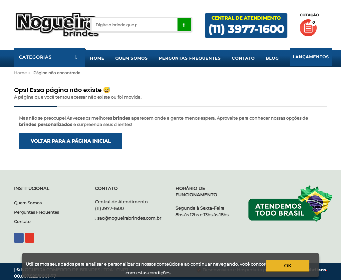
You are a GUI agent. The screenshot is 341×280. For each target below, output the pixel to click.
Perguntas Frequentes (36, 212)
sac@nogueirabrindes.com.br (129, 218)
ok (292, 266)
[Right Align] (183, 24)
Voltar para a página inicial (71, 141)
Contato (22, 221)
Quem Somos (28, 202)
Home (20, 72)
